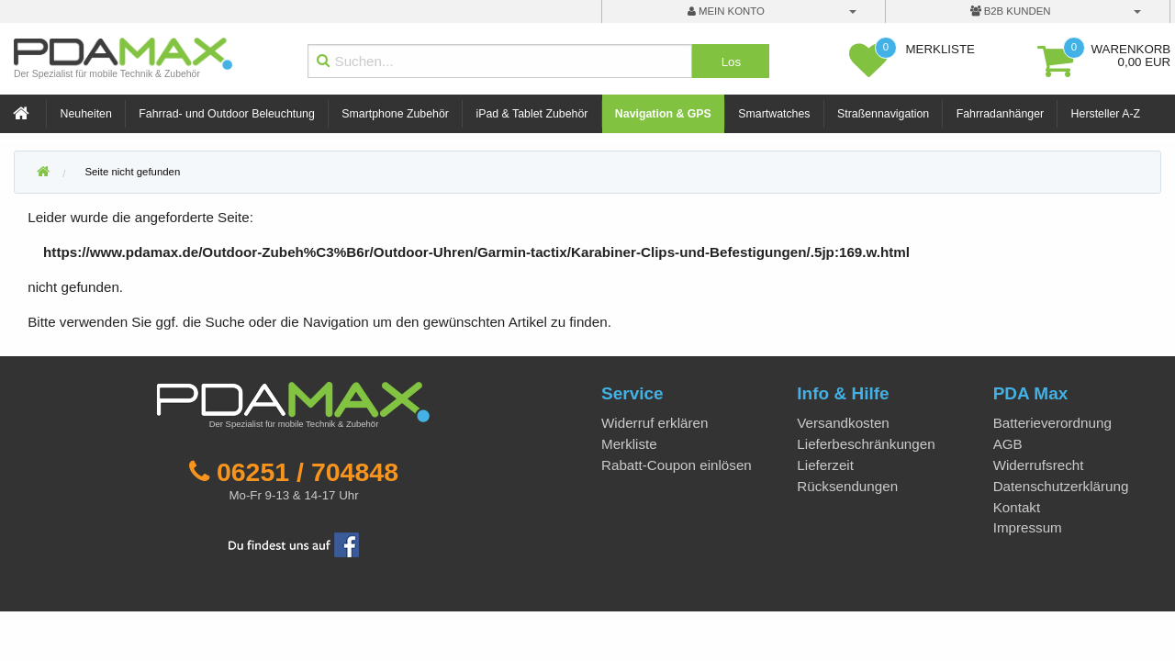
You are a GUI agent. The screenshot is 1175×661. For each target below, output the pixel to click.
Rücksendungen (847, 486)
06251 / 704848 (307, 472)
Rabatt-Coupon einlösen (676, 465)
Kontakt (1017, 507)
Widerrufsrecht (1038, 465)
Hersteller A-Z (1105, 113)
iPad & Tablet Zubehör (532, 113)
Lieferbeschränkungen (865, 444)
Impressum (1027, 527)
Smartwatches (774, 113)
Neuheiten (86, 113)
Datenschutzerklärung (1061, 486)
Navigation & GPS (663, 113)
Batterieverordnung (1052, 423)
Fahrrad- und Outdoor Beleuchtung (226, 113)
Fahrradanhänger (1000, 113)
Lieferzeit (825, 465)
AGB (1008, 444)
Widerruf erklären (654, 423)
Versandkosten (843, 423)
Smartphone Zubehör (395, 113)
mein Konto (726, 11)
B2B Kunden (1010, 11)
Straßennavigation (883, 113)
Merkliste (629, 444)
